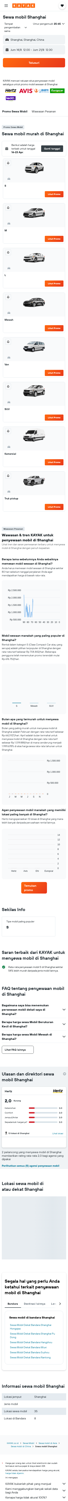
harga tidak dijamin (14, 1473)
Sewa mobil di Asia (48, 1443)
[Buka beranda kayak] (23, 5)
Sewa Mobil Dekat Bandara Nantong (30, 1357)
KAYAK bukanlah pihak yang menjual (35, 1484)
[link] (34, 888)
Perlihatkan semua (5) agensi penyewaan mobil (30, 1165)
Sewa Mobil (28, 1443)
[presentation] (64, 1073)
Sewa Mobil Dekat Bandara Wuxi (28, 1347)
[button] (6, 6)
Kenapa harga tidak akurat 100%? (35, 1497)
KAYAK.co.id (12, 1443)
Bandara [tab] (13, 1303)
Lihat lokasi (57, 1133)
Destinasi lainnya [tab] (34, 1303)
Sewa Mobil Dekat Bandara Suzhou (29, 1352)
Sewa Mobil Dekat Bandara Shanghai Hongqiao (30, 1326)
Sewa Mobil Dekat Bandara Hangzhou (31, 1342)
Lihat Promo (54, 194)
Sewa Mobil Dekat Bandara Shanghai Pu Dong (32, 1335)
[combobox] (16, 27)
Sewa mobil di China (21, 1446)
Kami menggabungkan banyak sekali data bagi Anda (35, 1490)
